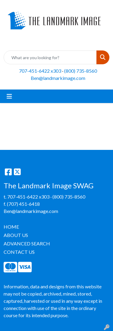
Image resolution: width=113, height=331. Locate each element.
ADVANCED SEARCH (27, 243)
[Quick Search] (50, 57)
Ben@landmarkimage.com (58, 78)
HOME (11, 226)
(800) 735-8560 (80, 71)
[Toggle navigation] (9, 96)
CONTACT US (19, 252)
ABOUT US (16, 235)
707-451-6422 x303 (40, 71)
